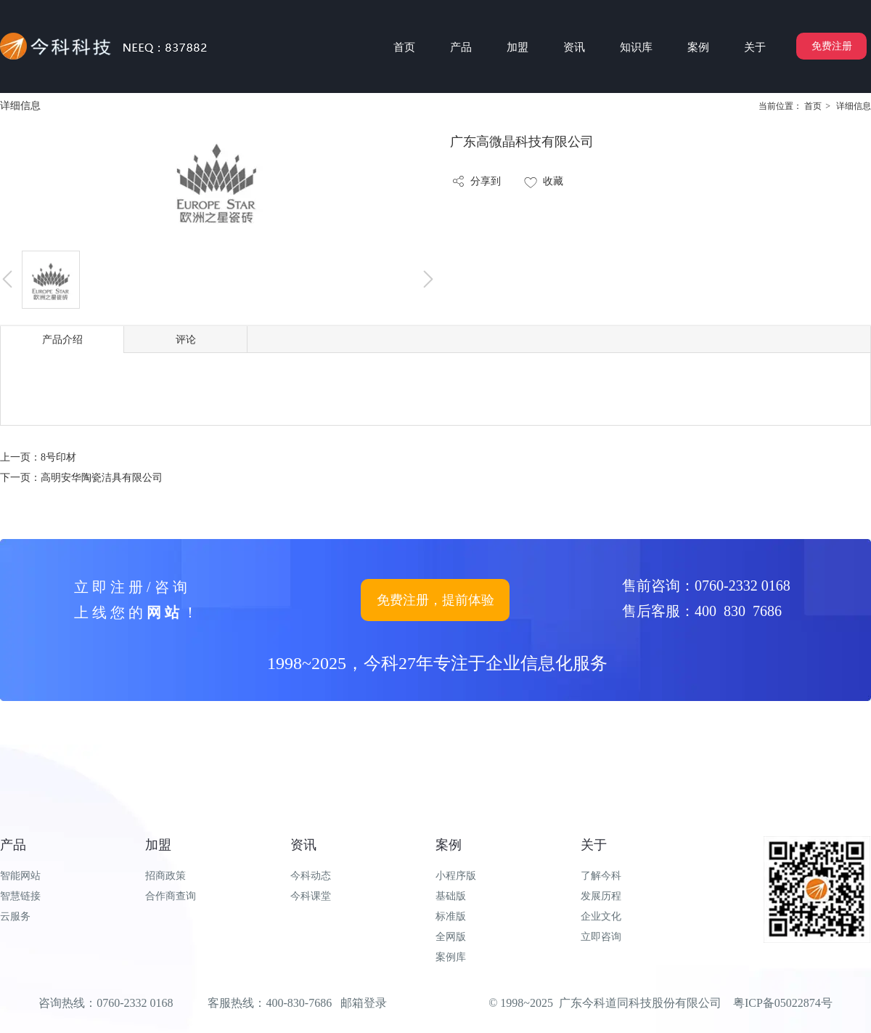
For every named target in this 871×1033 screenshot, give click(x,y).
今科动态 (310, 875)
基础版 (451, 896)
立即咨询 (601, 936)
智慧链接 (20, 896)
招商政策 (165, 875)
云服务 (15, 916)
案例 (449, 845)
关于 (594, 845)
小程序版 (456, 875)
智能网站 (20, 875)
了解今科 (601, 875)
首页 (813, 106)
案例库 (451, 957)
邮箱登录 (363, 1003)
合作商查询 (170, 896)
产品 (13, 845)
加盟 (158, 845)
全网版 (451, 936)
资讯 (303, 845)
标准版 (451, 916)
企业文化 (601, 916)
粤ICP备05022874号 (783, 1003)
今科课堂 (310, 896)
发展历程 (601, 896)
